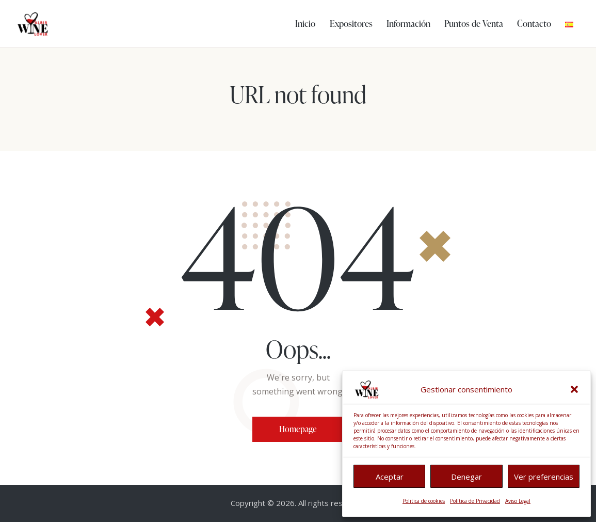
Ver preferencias (543, 476)
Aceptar (390, 476)
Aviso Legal (517, 500)
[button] (574, 389)
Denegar (466, 476)
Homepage (298, 429)
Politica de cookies (423, 500)
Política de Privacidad (475, 500)
